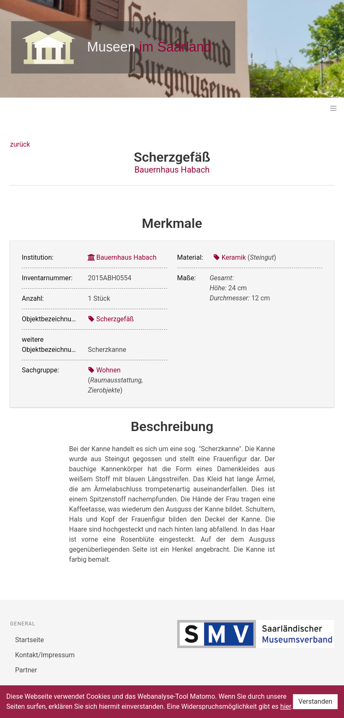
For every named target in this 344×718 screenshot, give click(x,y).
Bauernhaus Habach (172, 170)
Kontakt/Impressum (45, 655)
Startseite (29, 640)
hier (285, 706)
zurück (20, 144)
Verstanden (315, 701)
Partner (26, 670)
